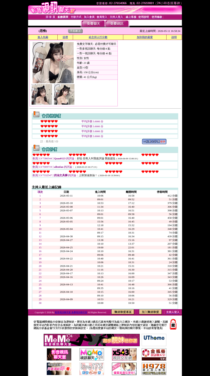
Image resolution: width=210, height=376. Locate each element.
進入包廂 (43, 37)
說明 (174, 37)
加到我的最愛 (145, 37)
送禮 (65, 37)
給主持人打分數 (98, 37)
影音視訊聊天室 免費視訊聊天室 (71, 312)
